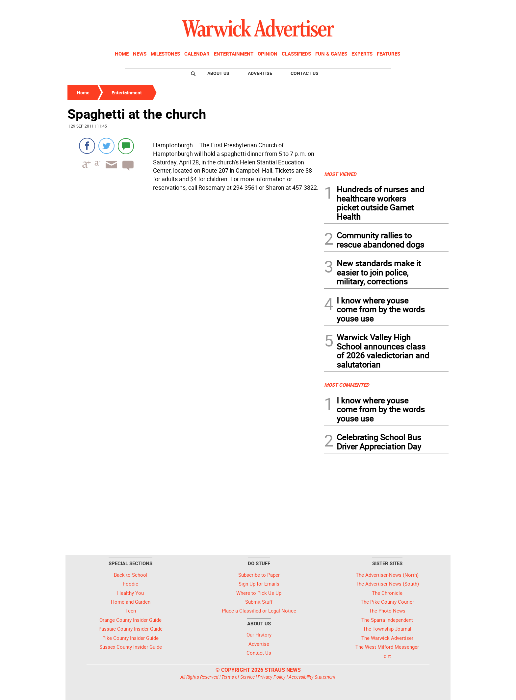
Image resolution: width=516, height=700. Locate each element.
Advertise (260, 73)
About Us (218, 73)
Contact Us (305, 73)
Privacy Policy (272, 677)
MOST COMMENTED (346, 384)
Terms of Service (238, 677)
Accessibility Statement (312, 677)
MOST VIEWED (340, 174)
